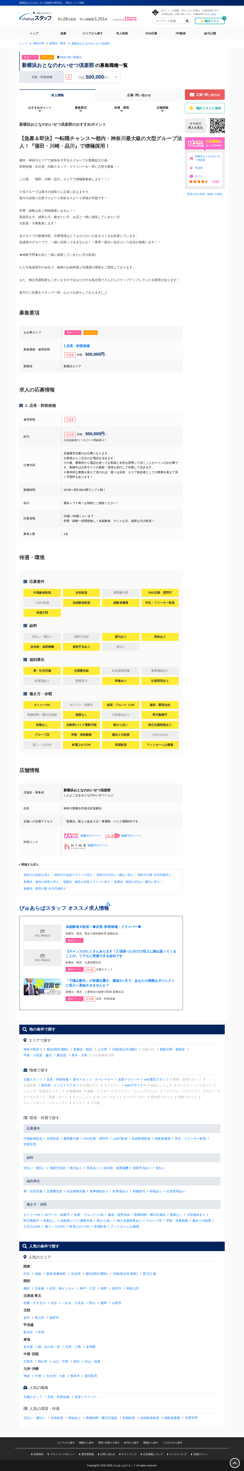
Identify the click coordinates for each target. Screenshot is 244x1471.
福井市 (54, 1317)
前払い (160, 1168)
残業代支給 (57, 1168)
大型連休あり (196, 1214)
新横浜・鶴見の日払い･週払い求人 (137, 881)
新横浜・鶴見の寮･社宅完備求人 (45, 888)
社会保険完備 (75, 1191)
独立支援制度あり (129, 1220)
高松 (76, 1361)
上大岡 (102, 1049)
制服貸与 (139, 1191)
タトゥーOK (32, 1214)
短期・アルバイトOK (89, 1214)
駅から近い (105, 1220)
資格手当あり (142, 1168)
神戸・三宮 (87, 1288)
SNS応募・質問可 (96, 1138)
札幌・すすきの (34, 1303)
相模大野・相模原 (172, 1049)
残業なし (176, 1214)
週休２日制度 (201, 1220)
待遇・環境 (121, 107)
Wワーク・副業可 (57, 1214)
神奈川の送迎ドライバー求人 (73, 875)
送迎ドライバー (129, 1079)
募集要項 (81, 107)
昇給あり (93, 1168)
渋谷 (26, 1273)
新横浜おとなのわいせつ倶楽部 (207, 158)
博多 (26, 1376)
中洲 (38, 1376)
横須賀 (61, 1055)
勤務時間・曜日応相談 (150, 1214)
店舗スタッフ (32, 1079)
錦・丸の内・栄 (49, 1346)
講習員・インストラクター (60, 1085)
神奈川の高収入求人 (37, 875)
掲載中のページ (82, 835)
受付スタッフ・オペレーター (93, 1079)
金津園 (90, 1346)
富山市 (39, 1317)
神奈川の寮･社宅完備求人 (154, 875)
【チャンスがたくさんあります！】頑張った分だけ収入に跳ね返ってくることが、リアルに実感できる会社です (121, 954)
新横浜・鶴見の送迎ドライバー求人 (86, 881)
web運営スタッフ (156, 1079)
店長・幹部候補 (58, 1079)
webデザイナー (135, 1085)
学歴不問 (29, 1144)
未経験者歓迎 (141, 1138)
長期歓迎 (100, 1226)
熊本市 (75, 1376)
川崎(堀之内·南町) (124, 1049)
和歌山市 (132, 1288)
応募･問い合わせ (139, 95)
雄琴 (103, 1288)
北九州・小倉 (55, 1376)
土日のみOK (32, 1226)
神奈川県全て (32, 1049)
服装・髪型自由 (119, 1214)
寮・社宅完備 (32, 1191)
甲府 (41, 1332)
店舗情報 (162, 107)
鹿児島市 (91, 1376)
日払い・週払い (34, 1168)
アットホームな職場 (125, 1226)
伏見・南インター (62, 1288)
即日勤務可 (31, 1220)
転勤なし (49, 1220)
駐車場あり (120, 1191)
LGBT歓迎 (120, 1138)
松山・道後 (92, 1361)
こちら (212, 14)
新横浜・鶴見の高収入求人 (41, 881)
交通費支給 (54, 1191)
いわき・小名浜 (73, 1303)
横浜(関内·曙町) (57, 1049)
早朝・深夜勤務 (177, 1220)
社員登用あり (175, 1191)
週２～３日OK (55, 1226)
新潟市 (28, 1332)
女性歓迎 (53, 1138)
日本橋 (39, 1288)
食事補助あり (99, 1191)
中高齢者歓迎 (32, 1138)
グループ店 (154, 1220)
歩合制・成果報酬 (115, 1168)
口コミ (199, 176)
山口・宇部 (60, 1361)
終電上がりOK (79, 1226)
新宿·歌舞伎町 (56, 1273)
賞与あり (76, 1168)
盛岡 (103, 1303)
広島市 (28, 1361)
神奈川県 (65, 57)
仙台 (54, 1303)
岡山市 (42, 1361)
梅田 (26, 1288)
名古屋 (28, 1346)
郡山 (92, 1303)
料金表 (199, 167)
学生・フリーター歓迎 (190, 1138)
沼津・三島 (73, 1346)
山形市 (116, 1303)
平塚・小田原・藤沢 (37, 1055)
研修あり (155, 1191)
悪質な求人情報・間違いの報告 (204, 194)
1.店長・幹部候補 (77, 346)
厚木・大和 (79, 1055)
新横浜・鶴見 (82, 1049)
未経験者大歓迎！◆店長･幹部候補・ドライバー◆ (103, 927)
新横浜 (77, 57)
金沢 (26, 1317)
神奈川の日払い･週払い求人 (115, 875)
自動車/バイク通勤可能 (76, 1220)
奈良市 (116, 1288)
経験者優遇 (162, 1138)
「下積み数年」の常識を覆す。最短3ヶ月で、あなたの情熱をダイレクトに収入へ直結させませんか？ (120, 983)
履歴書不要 (71, 1138)
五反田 (75, 1273)
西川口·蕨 (149, 1273)
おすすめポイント (40, 107)
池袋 (38, 1273)
